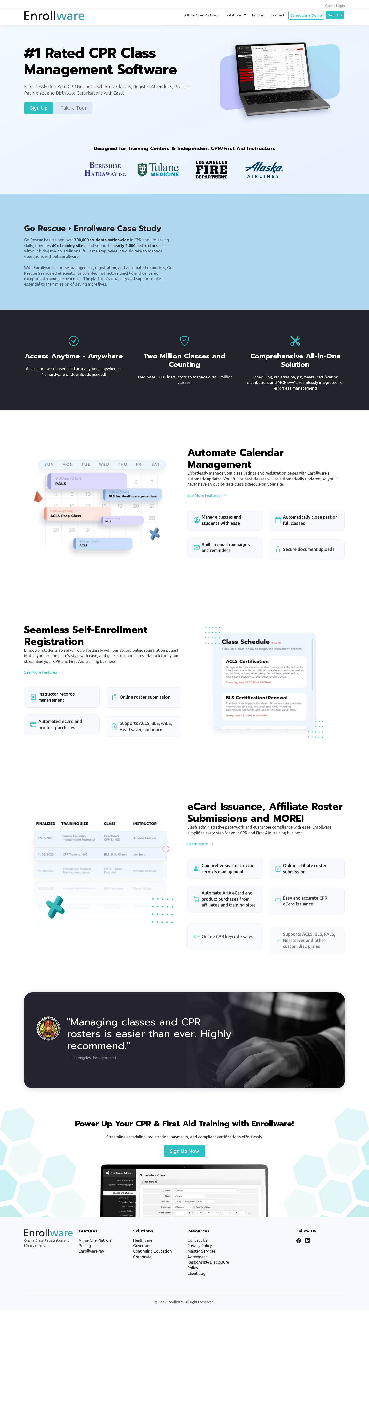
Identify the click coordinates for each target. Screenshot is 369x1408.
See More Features (206, 519)
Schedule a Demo (306, 15)
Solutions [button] (234, 15)
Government (144, 1245)
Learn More (200, 867)
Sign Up (335, 15)
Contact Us (197, 1240)
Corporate (142, 1257)
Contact (277, 15)
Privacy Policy (199, 1245)
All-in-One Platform (202, 15)
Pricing (258, 15)
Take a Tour (73, 108)
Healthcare (142, 1240)
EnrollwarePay (91, 1251)
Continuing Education (152, 1251)
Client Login (335, 5)
